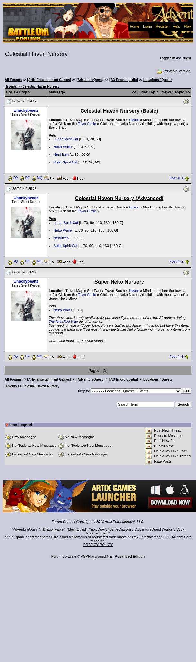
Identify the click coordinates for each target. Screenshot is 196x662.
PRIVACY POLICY (98, 545)
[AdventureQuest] (89, 80)
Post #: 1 (176, 178)
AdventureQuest (26, 529)
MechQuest (77, 529)
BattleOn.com (120, 529)
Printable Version (173, 71)
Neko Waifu (63, 310)
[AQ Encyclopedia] (123, 80)
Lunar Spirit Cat (66, 139)
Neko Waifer (63, 147)
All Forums (13, 80)
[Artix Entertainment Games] (49, 80)
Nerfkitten (61, 154)
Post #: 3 (176, 356)
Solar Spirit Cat (65, 162)
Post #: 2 (176, 261)
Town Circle (87, 124)
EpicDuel (98, 529)
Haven (134, 120)
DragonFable (53, 529)
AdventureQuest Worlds (154, 529)
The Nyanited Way (63, 321)
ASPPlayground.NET (97, 556)
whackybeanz (26, 110)
